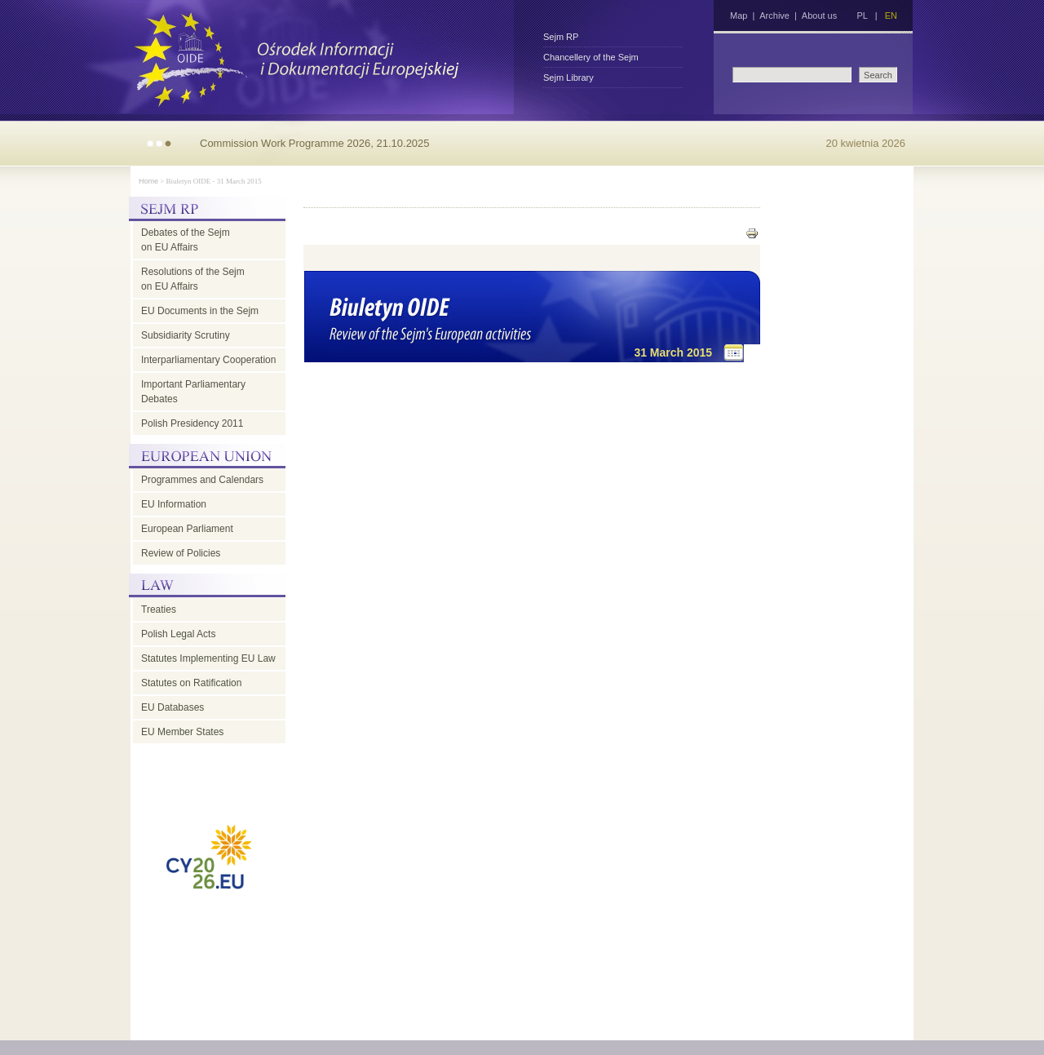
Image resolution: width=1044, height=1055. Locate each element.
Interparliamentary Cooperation (208, 360)
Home (148, 181)
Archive (774, 15)
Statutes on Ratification (191, 683)
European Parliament (187, 528)
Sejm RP (560, 37)
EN (891, 15)
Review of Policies (180, 553)
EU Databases (172, 707)
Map (738, 15)
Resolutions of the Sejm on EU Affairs (193, 279)
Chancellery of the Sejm (591, 57)
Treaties (158, 609)
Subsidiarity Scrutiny (185, 335)
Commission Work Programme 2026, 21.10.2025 (315, 143)
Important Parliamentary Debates (193, 392)
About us (819, 15)
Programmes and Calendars (202, 479)
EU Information (173, 504)
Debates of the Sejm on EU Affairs (185, 240)
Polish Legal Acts (178, 634)
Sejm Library (568, 77)
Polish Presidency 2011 (192, 423)
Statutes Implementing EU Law (208, 658)
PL (861, 15)
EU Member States (182, 732)
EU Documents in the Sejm (200, 311)
